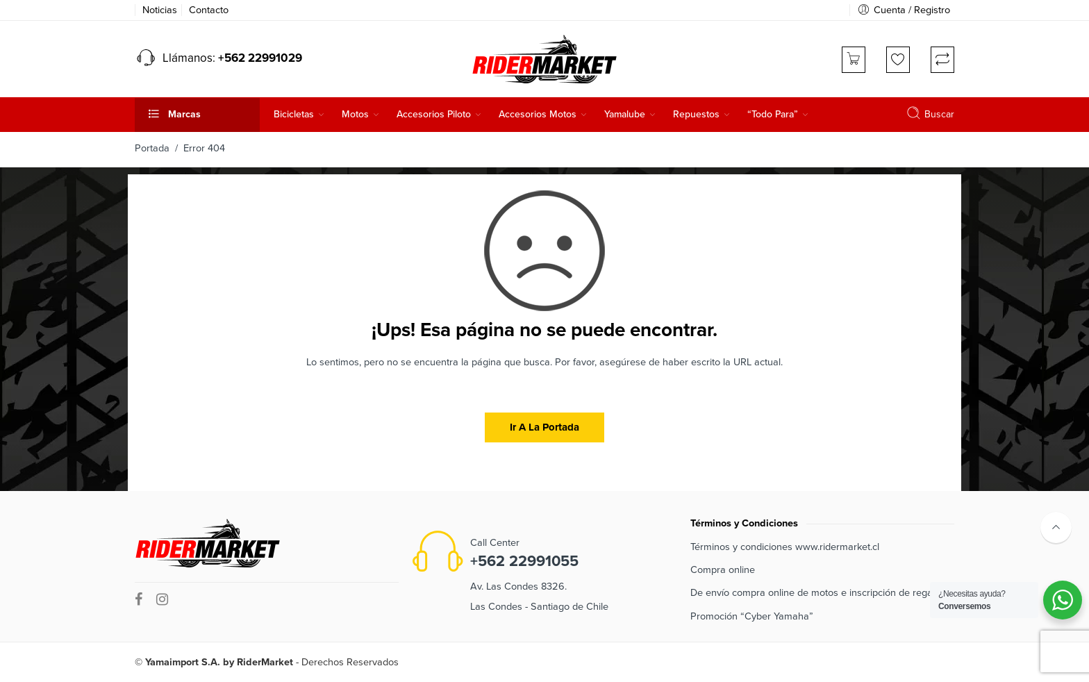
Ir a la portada (544, 427)
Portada (152, 148)
